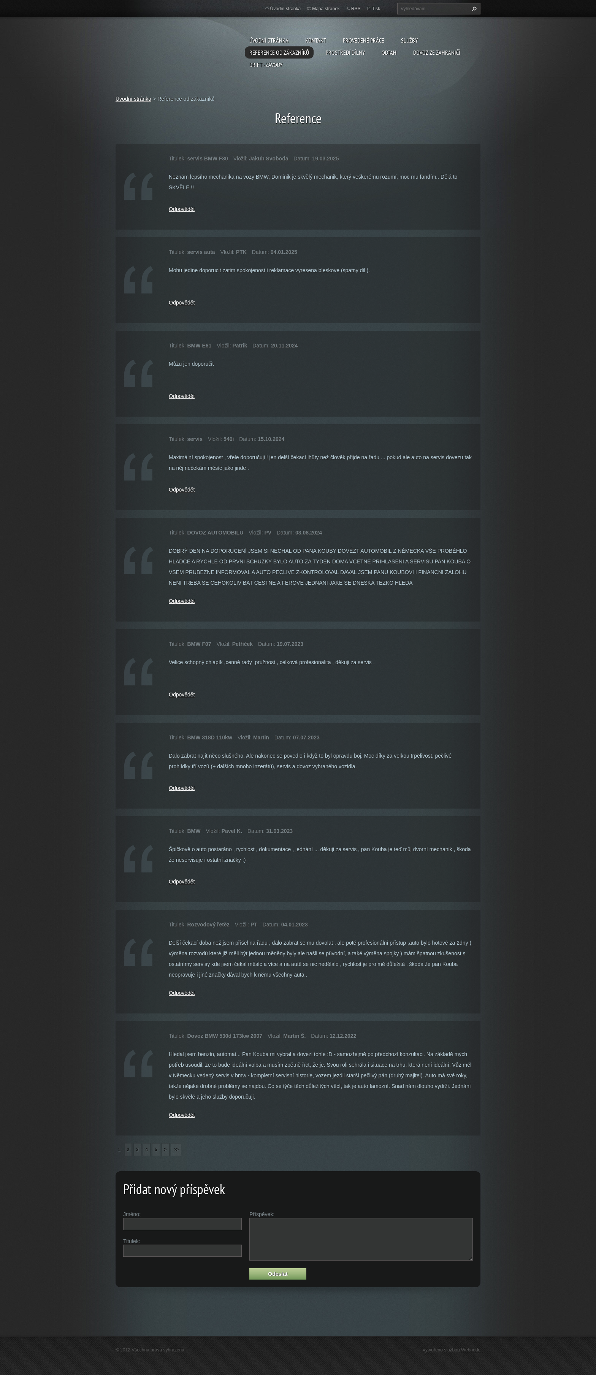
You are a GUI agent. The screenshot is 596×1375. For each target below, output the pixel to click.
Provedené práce (363, 40)
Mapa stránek (326, 8)
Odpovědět (182, 209)
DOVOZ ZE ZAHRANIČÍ (436, 52)
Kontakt (315, 40)
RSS (356, 8)
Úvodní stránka (268, 40)
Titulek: (131, 1241)
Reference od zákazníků (279, 52)
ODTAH (389, 52)
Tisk (376, 8)
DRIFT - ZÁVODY (265, 64)
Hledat (473, 8)
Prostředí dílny (345, 52)
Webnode (470, 1350)
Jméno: (132, 1214)
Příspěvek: (261, 1214)
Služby (409, 40)
